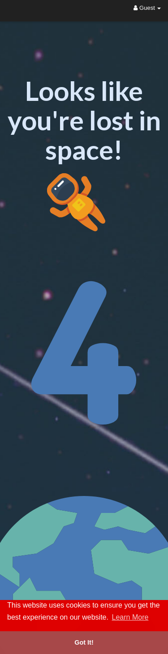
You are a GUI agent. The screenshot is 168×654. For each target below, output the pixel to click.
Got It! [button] (83, 642)
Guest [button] (147, 7)
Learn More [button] (130, 617)
